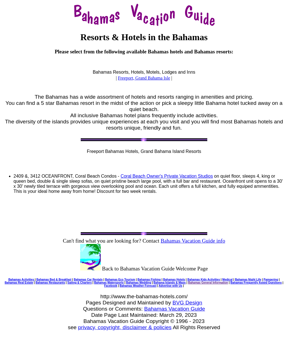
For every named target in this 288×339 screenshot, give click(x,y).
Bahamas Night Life (248, 279)
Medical (227, 279)
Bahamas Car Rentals (88, 279)
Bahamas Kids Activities (203, 279)
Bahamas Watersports (109, 282)
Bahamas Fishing (149, 279)
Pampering (271, 279)
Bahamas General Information (208, 282)
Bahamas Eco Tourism (120, 279)
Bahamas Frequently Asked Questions (256, 282)
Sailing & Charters (80, 282)
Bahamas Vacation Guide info (193, 241)
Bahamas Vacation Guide (174, 309)
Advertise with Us (170, 285)
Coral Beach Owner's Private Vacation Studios (167, 176)
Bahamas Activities (21, 279)
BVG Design (187, 303)
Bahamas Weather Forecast (138, 285)
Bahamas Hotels (174, 279)
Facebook (110, 285)
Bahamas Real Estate (19, 282)
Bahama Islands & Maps (170, 282)
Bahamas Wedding (138, 282)
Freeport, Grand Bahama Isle (144, 78)
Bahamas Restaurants (50, 282)
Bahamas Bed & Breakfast (53, 279)
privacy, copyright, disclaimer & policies (125, 327)
